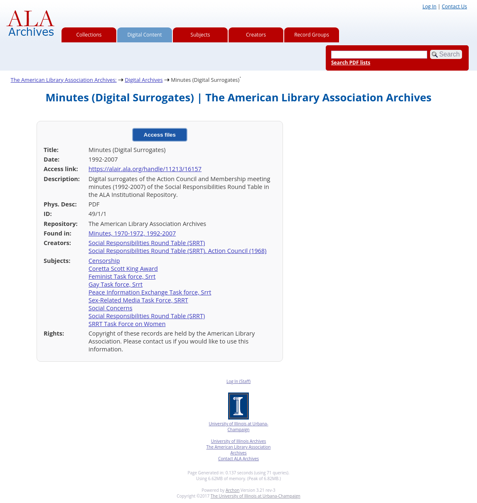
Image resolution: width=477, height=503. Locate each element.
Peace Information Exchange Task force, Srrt (150, 292)
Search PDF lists (350, 62)
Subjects (200, 34)
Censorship (104, 261)
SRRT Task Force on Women (127, 324)
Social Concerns (111, 308)
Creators (256, 34)
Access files (160, 135)
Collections (89, 34)
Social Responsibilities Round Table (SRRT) (147, 243)
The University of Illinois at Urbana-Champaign (255, 496)
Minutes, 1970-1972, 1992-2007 (132, 233)
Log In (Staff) (238, 381)
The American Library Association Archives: (64, 79)
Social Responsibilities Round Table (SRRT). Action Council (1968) (177, 251)
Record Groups (311, 34)
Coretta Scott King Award (123, 268)
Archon (232, 490)
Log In (430, 6)
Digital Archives (143, 79)
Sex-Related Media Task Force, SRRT (138, 300)
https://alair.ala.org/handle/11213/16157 (145, 169)
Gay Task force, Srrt (116, 284)
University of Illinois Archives (238, 441)
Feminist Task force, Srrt (122, 276)
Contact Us (454, 6)
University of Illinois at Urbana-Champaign (238, 426)
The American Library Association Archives (239, 450)
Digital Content (144, 34)
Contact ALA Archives (238, 458)
